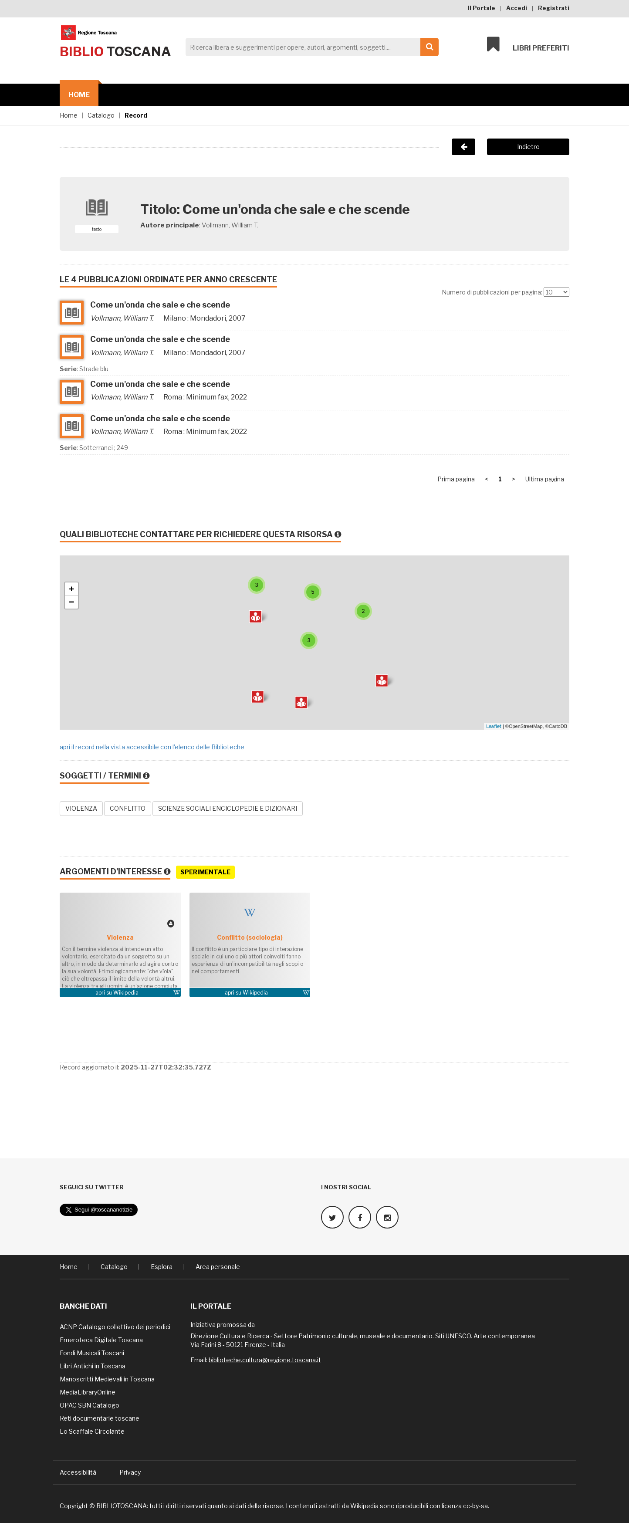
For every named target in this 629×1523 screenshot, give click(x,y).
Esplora (161, 1266)
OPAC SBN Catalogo (89, 1404)
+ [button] (71, 589)
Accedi (516, 7)
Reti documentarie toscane (99, 1417)
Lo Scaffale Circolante (92, 1431)
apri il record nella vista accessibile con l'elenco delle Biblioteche (152, 747)
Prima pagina (456, 479)
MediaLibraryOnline (87, 1391)
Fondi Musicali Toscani (92, 1352)
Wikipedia (126, 992)
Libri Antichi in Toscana (92, 1365)
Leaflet (493, 726)
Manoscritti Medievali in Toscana (107, 1378)
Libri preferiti (528, 44)
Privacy (130, 1472)
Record (136, 115)
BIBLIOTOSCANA (121, 1505)
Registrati (553, 7)
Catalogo (101, 115)
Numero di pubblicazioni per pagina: (492, 292)
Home (79, 95)
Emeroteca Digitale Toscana (101, 1339)
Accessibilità (78, 1472)
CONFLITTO (127, 808)
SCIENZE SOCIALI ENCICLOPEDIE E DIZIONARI (227, 808)
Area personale (218, 1266)
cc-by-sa (475, 1505)
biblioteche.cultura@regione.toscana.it (265, 1359)
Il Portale (481, 7)
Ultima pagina (544, 479)
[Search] (310, 47)
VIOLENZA (81, 808)
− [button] (71, 602)
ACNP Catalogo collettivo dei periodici (115, 1326)
